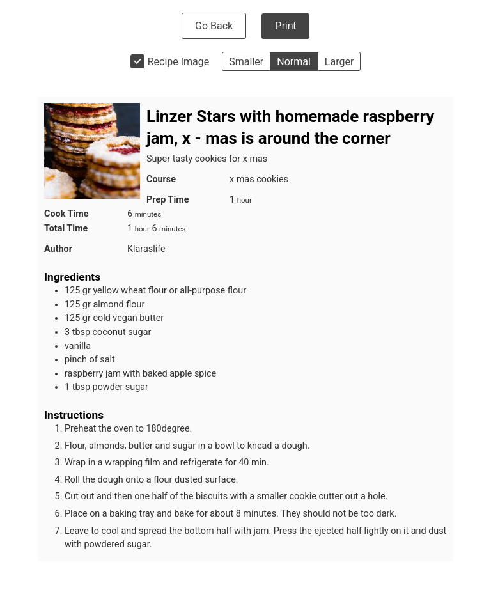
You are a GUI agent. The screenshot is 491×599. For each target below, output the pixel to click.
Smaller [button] (246, 62)
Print (285, 25)
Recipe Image (179, 62)
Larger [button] (339, 62)
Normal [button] (294, 62)
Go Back (214, 26)
